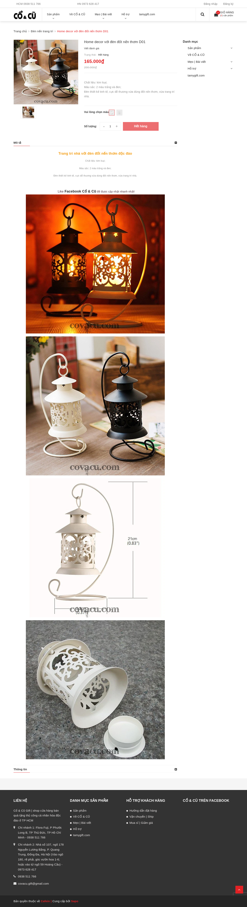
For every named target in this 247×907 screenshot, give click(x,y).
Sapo (74, 901)
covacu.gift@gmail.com (33, 883)
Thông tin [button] (20, 769)
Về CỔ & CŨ (196, 54)
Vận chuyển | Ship (141, 816)
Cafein (45, 901)
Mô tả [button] (17, 142)
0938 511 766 (32, 3)
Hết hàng (140, 126)
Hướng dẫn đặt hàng (143, 810)
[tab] (95, 142)
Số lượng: (90, 126)
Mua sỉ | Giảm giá (141, 822)
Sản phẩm (194, 48)
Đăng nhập (210, 3)
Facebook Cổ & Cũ (80, 191)
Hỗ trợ (192, 68)
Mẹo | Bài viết (197, 61)
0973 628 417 (90, 3)
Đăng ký (228, 3)
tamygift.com (196, 75)
